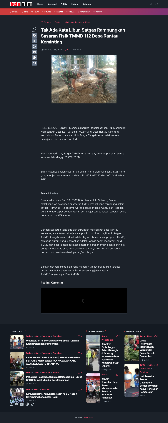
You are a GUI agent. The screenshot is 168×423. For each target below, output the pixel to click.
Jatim (36, 336)
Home (40, 4)
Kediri (36, 389)
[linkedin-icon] (22, 404)
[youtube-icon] (16, 404)
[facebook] (34, 35)
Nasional (51, 4)
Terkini (56, 372)
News (104, 336)
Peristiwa (57, 336)
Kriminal (87, 4)
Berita (28, 336)
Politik (64, 4)
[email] (34, 63)
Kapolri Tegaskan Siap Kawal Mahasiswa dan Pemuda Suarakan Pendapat (110, 388)
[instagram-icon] (11, 404)
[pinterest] (34, 57)
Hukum (75, 4)
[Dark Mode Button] (151, 4)
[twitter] (34, 40)
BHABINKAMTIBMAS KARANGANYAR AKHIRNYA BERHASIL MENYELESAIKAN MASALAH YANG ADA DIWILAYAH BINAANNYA (53, 360)
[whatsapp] (34, 46)
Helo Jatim (88, 417)
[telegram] (34, 52)
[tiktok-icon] (32, 404)
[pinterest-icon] (27, 404)
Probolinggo (107, 340)
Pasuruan (45, 336)
